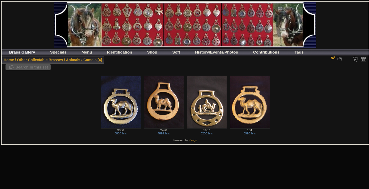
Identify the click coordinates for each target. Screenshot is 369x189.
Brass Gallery (22, 52)
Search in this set (31, 67)
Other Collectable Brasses (40, 60)
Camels (90, 60)
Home (9, 60)
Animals (73, 60)
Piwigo (193, 140)
